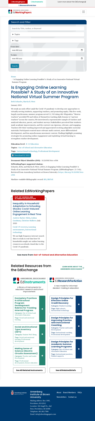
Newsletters (61, 397)
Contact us (72, 397)
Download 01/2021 (22, 155)
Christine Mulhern (29, 220)
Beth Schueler (16, 101)
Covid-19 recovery (20, 227)
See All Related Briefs (66, 370)
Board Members (69, 392)
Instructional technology (27, 151)
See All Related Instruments (29, 370)
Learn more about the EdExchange (72, 2)
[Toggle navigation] (83, 11)
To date (14, 55)
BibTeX (50, 179)
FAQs (80, 392)
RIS (45, 179)
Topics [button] (17, 34)
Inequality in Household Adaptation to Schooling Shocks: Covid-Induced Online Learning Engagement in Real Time (27, 209)
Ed (37, 2)
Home (13, 76)
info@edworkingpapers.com (45, 414)
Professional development (49, 151)
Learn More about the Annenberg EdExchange (72, 268)
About (59, 392)
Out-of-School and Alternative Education (35, 147)
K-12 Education (32, 144)
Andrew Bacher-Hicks (21, 218)
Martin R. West (29, 101)
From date (15, 46)
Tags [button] (16, 40)
